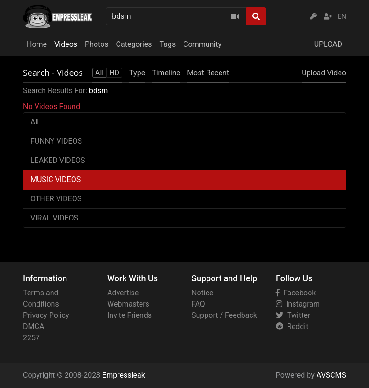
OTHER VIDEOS (55, 198)
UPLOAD (328, 44)
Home (37, 44)
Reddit (292, 326)
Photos (97, 44)
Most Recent (208, 72)
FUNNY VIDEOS (56, 141)
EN (342, 16)
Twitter (293, 315)
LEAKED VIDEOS (57, 160)
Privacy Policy (46, 315)
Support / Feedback (224, 315)
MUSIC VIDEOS (55, 179)
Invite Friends (129, 315)
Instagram (298, 304)
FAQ (198, 304)
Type (137, 72)
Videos (65, 44)
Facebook (296, 292)
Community (202, 44)
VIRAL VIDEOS (54, 217)
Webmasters (128, 304)
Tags (168, 44)
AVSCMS (331, 375)
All (34, 121)
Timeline (166, 72)
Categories (134, 44)
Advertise (123, 292)
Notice (203, 292)
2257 (31, 337)
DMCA (33, 326)
